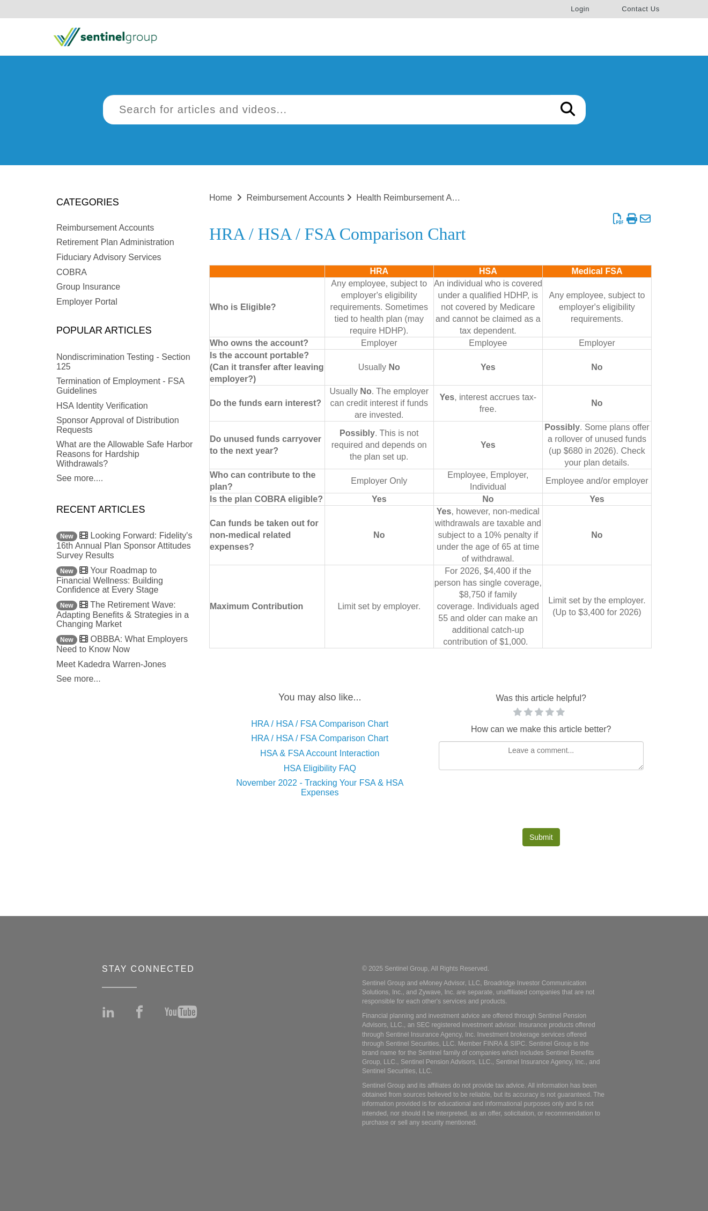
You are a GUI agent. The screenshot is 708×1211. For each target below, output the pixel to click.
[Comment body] (541, 755)
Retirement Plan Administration (115, 242)
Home (220, 197)
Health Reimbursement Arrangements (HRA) (441, 197)
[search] (326, 109)
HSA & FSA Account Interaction (319, 753)
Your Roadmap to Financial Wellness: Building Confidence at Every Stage (109, 580)
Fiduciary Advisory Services (108, 257)
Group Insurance (88, 286)
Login (580, 9)
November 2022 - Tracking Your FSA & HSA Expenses (319, 787)
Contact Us (641, 9)
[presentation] (541, 802)
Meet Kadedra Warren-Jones (111, 664)
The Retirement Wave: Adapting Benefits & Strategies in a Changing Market (122, 614)
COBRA (71, 272)
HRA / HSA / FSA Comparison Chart (319, 723)
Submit (541, 837)
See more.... (79, 478)
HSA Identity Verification (102, 405)
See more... (78, 678)
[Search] (568, 109)
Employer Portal (86, 301)
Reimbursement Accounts (105, 227)
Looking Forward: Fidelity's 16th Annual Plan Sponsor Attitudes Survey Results (124, 545)
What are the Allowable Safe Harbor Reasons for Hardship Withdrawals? (124, 454)
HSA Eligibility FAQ (320, 768)
